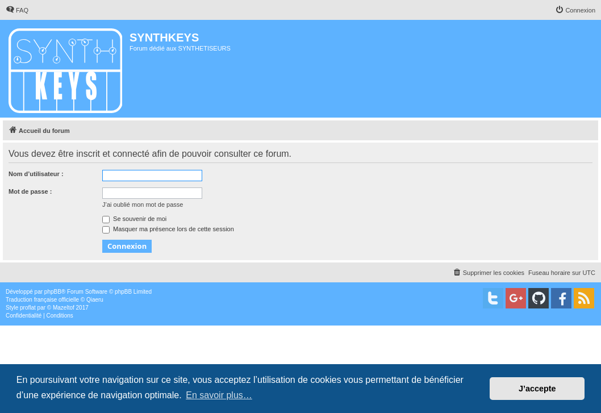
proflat (28, 307)
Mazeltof (63, 307)
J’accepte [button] (537, 388)
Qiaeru (94, 300)
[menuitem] (17, 10)
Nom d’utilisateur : (36, 173)
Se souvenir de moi (134, 218)
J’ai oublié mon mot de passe (142, 204)
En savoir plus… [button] (219, 395)
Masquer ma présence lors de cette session (168, 229)
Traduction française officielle (42, 300)
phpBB (52, 292)
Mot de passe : (30, 191)
